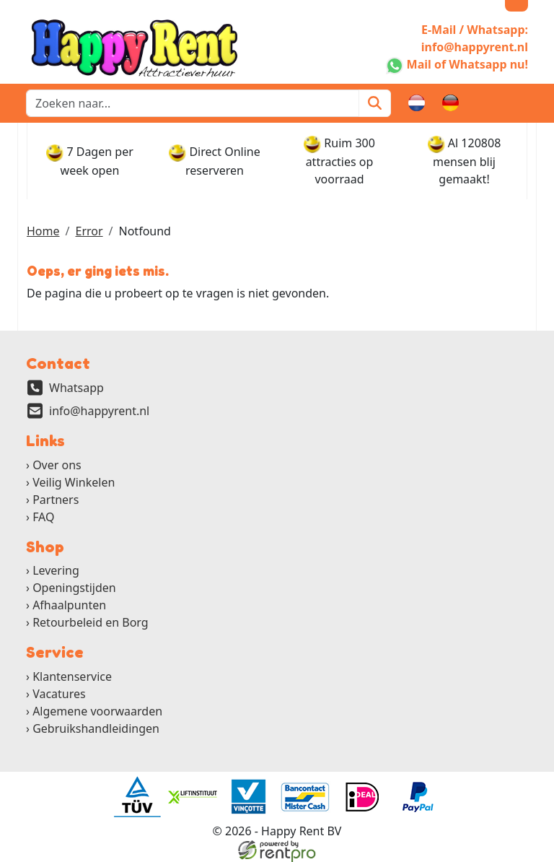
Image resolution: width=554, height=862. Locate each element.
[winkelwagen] (484, 103)
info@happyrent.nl (99, 411)
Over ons (57, 465)
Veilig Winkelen (73, 482)
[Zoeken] (375, 103)
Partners (55, 500)
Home (43, 231)
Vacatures (59, 694)
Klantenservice (72, 676)
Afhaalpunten (69, 605)
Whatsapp (76, 388)
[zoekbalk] (192, 103)
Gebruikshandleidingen (95, 728)
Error (88, 231)
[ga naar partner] (136, 797)
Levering (55, 570)
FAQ (43, 517)
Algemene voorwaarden (97, 711)
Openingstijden (74, 588)
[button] (519, 103)
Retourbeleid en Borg (90, 622)
